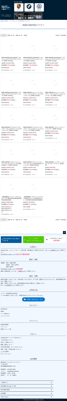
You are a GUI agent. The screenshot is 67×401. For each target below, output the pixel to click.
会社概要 (33, 359)
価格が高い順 (19, 35)
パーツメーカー (5, 316)
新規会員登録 (4, 324)
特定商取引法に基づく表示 (8, 386)
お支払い (33, 247)
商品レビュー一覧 (6, 329)
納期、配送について (6, 344)
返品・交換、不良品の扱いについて (11, 349)
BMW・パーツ (8, 21)
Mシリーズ (16, 21)
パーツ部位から (5, 313)
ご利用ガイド (54, 250)
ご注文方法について (6, 340)
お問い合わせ (4, 397)
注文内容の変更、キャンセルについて (12, 347)
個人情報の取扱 (5, 389)
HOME (2, 21)
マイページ (33, 321)
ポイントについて (6, 354)
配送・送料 (33, 259)
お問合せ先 (33, 290)
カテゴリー (33, 305)
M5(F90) (22, 21)
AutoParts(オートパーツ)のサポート (11, 337)
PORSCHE (4, 309)
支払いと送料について (7, 342)
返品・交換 (33, 276)
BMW (2, 311)
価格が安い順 (11, 35)
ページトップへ (64, 232)
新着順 (25, 35)
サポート (33, 334)
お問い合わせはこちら (33, 299)
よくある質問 (4, 351)
